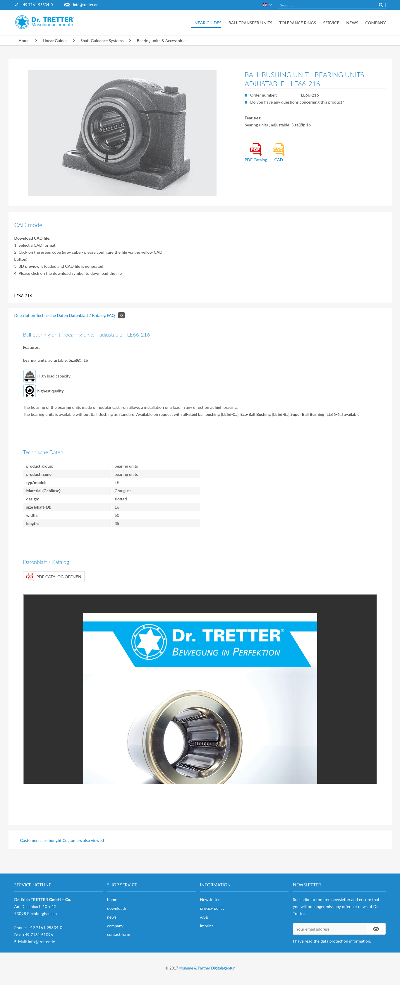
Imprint (206, 925)
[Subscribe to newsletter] (376, 929)
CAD (279, 152)
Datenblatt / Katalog (87, 315)
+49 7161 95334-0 (37, 4)
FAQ (116, 315)
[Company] (374, 22)
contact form (118, 934)
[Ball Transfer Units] (250, 22)
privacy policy (212, 908)
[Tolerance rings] (298, 22)
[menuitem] (39, 4)
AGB (204, 916)
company (115, 925)
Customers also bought (41, 840)
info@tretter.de (85, 4)
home (112, 899)
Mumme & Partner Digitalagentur (207, 968)
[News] (352, 22)
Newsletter (210, 899)
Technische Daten (52, 315)
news (111, 916)
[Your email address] (330, 929)
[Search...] (332, 5)
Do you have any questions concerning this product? (297, 101)
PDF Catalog (256, 152)
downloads (117, 908)
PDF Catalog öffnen (53, 577)
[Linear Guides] (206, 22)
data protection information (345, 940)
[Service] (331, 22)
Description (24, 315)
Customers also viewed (83, 840)
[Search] (381, 4)
